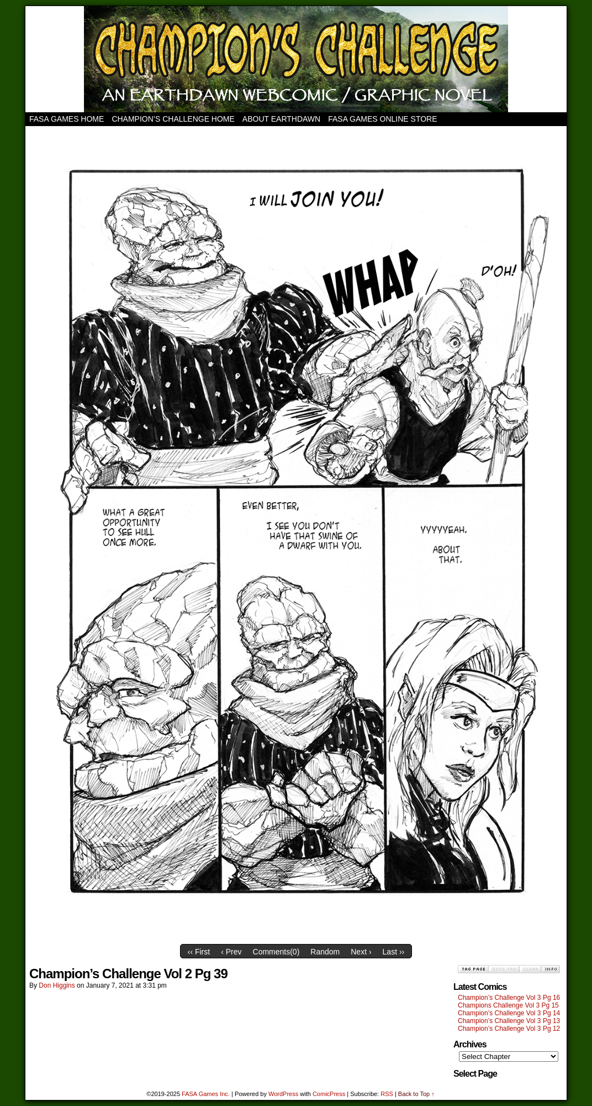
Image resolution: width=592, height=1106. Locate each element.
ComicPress (329, 1094)
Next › (361, 951)
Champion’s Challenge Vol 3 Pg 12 (509, 1028)
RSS (386, 1094)
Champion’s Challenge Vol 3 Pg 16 (509, 997)
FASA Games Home (66, 118)
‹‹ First (199, 951)
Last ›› (394, 951)
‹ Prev (231, 951)
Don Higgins (57, 985)
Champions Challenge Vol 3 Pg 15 (508, 1005)
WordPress (283, 1094)
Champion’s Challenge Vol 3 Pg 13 (509, 1021)
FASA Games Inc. (206, 1094)
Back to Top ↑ (416, 1094)
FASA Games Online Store (382, 118)
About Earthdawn (281, 118)
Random (325, 951)
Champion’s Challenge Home (173, 118)
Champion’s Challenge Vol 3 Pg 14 (509, 1013)
